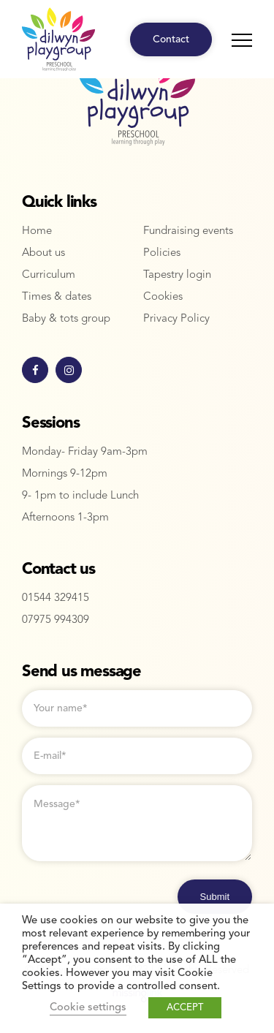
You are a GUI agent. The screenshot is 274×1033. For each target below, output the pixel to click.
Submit (214, 896)
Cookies (163, 297)
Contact (171, 39)
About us (43, 253)
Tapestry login (177, 275)
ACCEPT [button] (185, 1008)
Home (37, 231)
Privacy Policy (176, 319)
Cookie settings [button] (88, 1007)
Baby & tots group (66, 319)
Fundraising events (188, 231)
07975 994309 (55, 620)
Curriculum (48, 275)
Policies (161, 253)
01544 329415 (55, 598)
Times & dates (56, 297)
